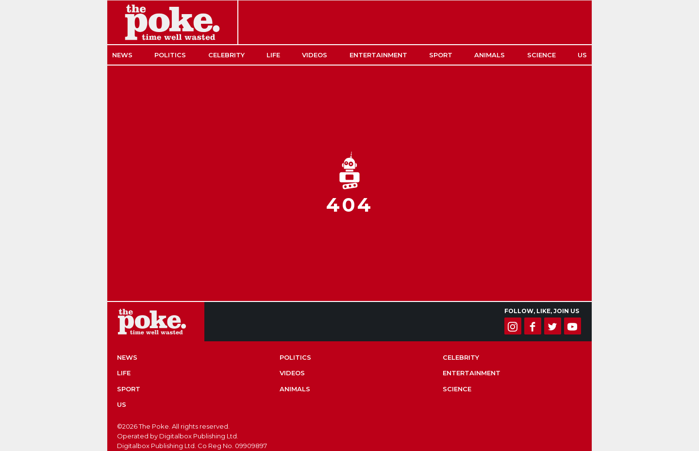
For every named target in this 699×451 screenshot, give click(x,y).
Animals (489, 55)
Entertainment (378, 55)
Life (273, 55)
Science (541, 55)
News (122, 55)
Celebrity (226, 55)
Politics (170, 55)
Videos (314, 55)
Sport (440, 55)
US (582, 55)
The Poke (172, 22)
